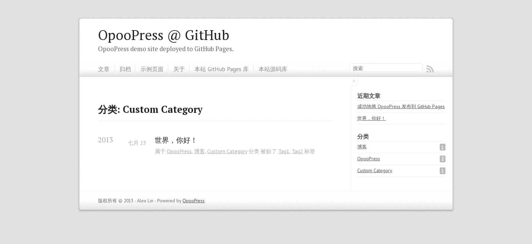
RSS (430, 69)
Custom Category (227, 151)
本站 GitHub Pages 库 (221, 69)
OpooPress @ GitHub (163, 35)
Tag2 (297, 151)
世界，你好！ (176, 140)
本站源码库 (273, 69)
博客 (199, 151)
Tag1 (283, 151)
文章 (104, 69)
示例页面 (152, 69)
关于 (179, 69)
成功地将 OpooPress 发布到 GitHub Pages (401, 106)
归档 (125, 69)
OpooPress (179, 151)
